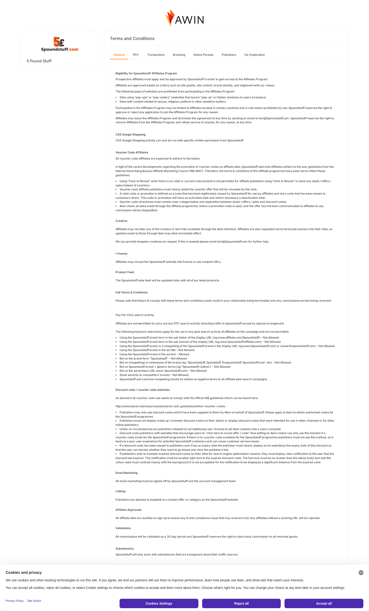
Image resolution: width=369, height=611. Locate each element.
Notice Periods (203, 54)
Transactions (155, 54)
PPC (136, 54)
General (119, 54)
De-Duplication (255, 54)
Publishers (229, 54)
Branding (179, 54)
